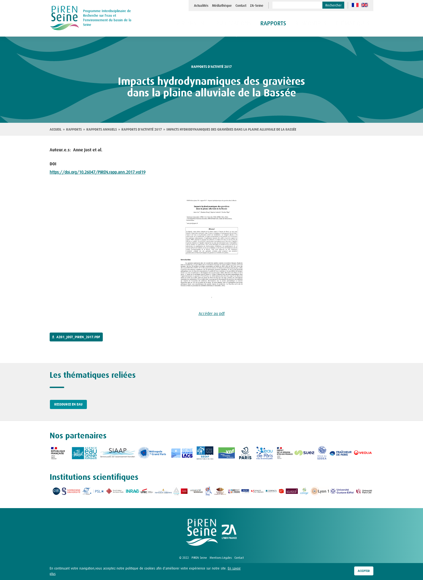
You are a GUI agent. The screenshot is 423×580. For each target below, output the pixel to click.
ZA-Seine (256, 5)
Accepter (364, 572)
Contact (241, 5)
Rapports (74, 129)
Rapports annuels (101, 129)
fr (355, 5)
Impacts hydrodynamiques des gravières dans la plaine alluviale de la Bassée (231, 129)
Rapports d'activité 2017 (141, 129)
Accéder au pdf (212, 313)
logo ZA (229, 532)
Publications (252, 24)
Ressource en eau (68, 404)
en (364, 5)
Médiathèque (222, 5)
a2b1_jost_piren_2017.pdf (78, 337)
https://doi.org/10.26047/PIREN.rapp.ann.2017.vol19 (97, 172)
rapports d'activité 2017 (211, 66)
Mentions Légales (221, 557)
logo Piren (202, 532)
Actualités (201, 5)
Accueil (56, 129)
